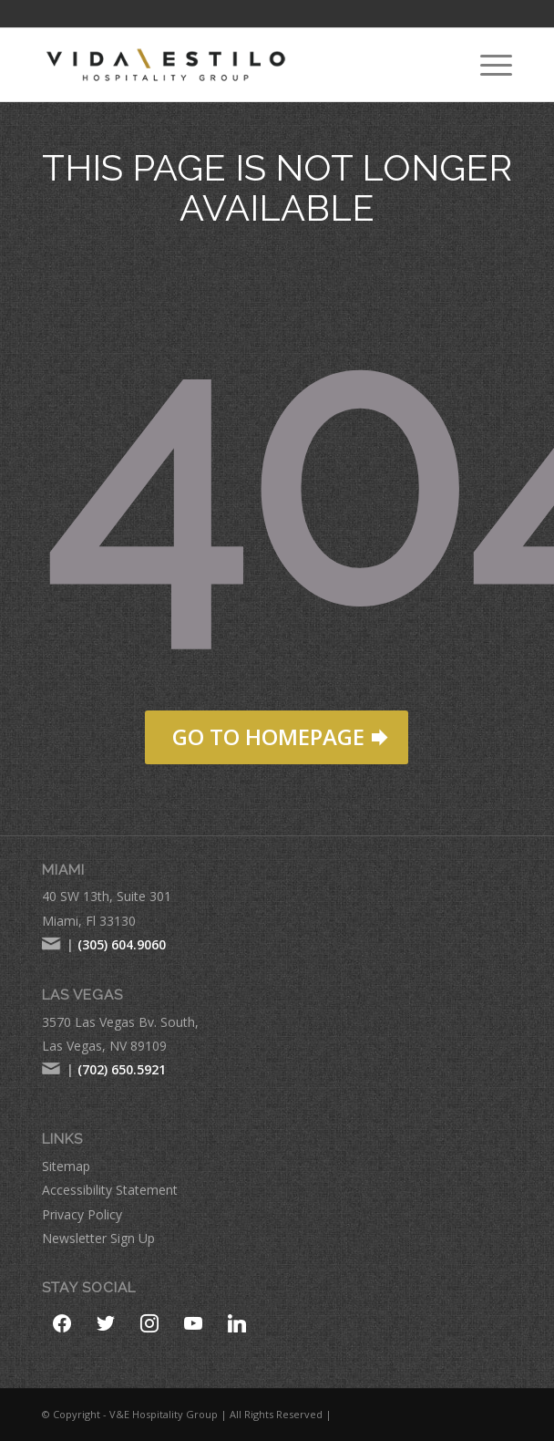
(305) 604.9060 (121, 944)
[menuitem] (487, 64)
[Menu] (487, 64)
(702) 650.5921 (121, 1069)
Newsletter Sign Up (98, 1238)
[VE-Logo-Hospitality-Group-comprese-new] (230, 64)
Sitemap (66, 1166)
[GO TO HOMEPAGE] (276, 737)
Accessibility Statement (110, 1189)
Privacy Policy (82, 1214)
